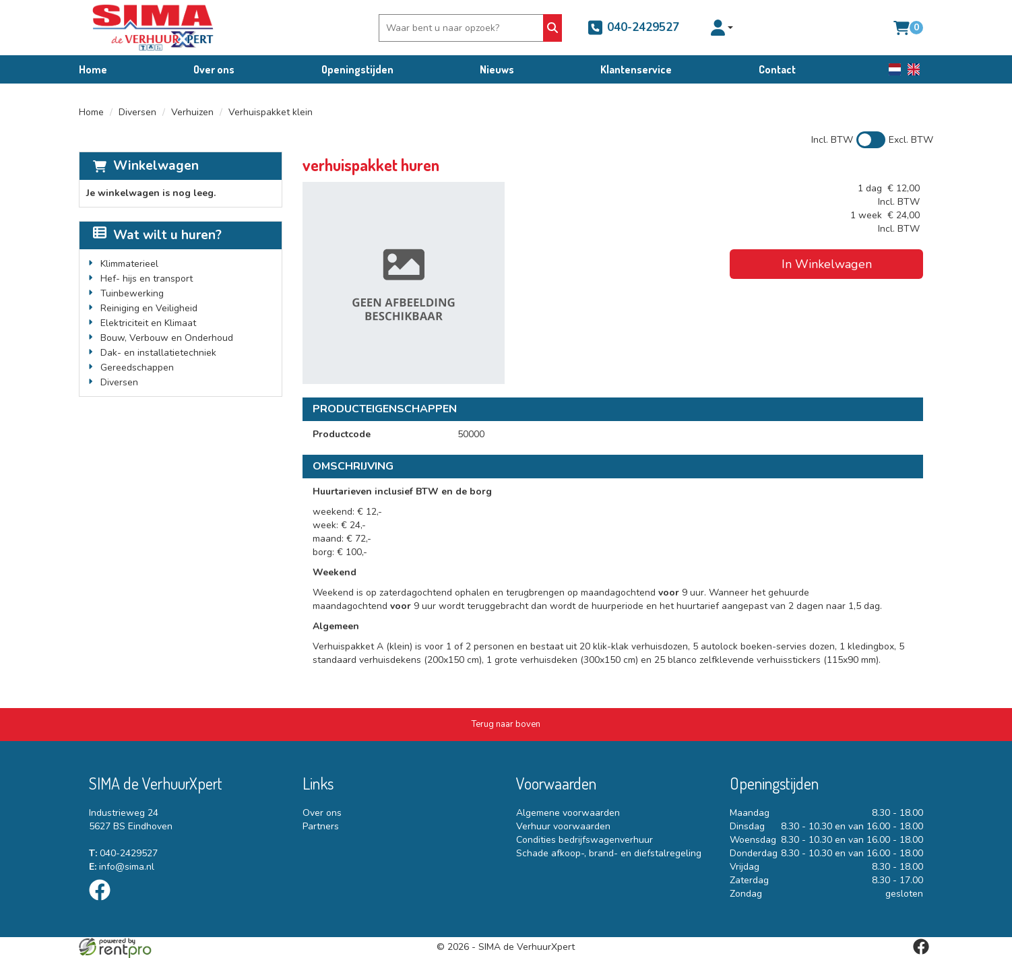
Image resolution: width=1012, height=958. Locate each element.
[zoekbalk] (463, 28)
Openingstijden (357, 69)
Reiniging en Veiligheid (148, 308)
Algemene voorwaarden (568, 812)
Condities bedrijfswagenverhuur (584, 839)
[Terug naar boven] (506, 724)
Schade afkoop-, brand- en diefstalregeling (608, 853)
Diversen (137, 112)
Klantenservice (636, 69)
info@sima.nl (121, 866)
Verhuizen (192, 112)
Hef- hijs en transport (146, 278)
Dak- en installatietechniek (158, 352)
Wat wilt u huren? (157, 235)
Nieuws (497, 69)
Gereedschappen (137, 367)
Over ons (213, 69)
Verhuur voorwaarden (563, 826)
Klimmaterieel (129, 263)
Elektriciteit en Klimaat (148, 323)
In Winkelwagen (827, 264)
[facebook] (104, 903)
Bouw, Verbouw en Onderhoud (166, 337)
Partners (321, 826)
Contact (777, 69)
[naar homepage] (153, 27)
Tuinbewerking (132, 293)
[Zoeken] (553, 28)
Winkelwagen (156, 165)
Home (93, 69)
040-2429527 (633, 28)
